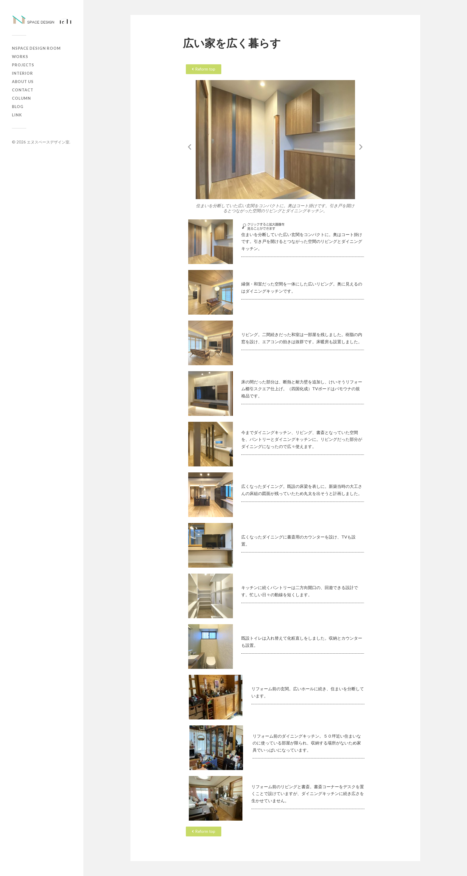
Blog (18, 106)
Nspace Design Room (36, 48)
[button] (189, 146)
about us (23, 81)
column (21, 98)
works (20, 56)
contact (22, 90)
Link (17, 115)
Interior (22, 73)
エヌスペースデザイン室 (48, 142)
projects (23, 65)
